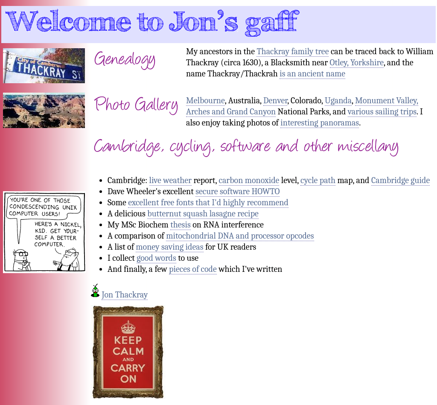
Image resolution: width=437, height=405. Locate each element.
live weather (170, 180)
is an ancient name (312, 74)
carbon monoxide (249, 180)
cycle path (317, 180)
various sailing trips (382, 112)
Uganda (338, 100)
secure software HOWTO (237, 191)
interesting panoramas (319, 123)
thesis (180, 225)
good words (156, 258)
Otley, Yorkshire (357, 62)
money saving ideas (169, 247)
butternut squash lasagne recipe (203, 214)
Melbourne (205, 100)
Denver (275, 100)
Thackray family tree (292, 51)
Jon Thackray (125, 295)
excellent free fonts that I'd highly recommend (208, 202)
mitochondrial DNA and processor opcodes (240, 236)
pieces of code (193, 269)
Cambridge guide (400, 180)
